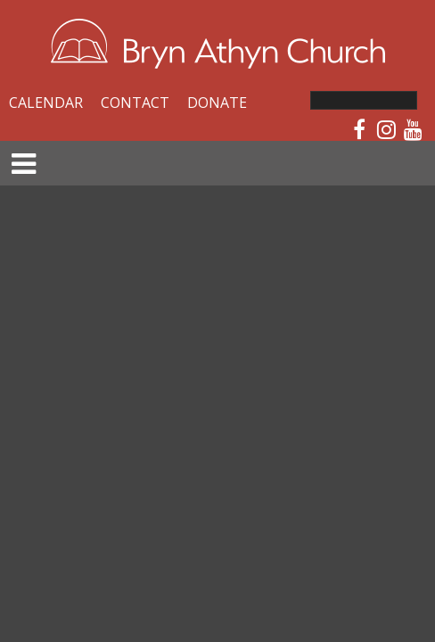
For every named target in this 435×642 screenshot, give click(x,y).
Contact (135, 102)
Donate (217, 102)
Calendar (46, 102)
